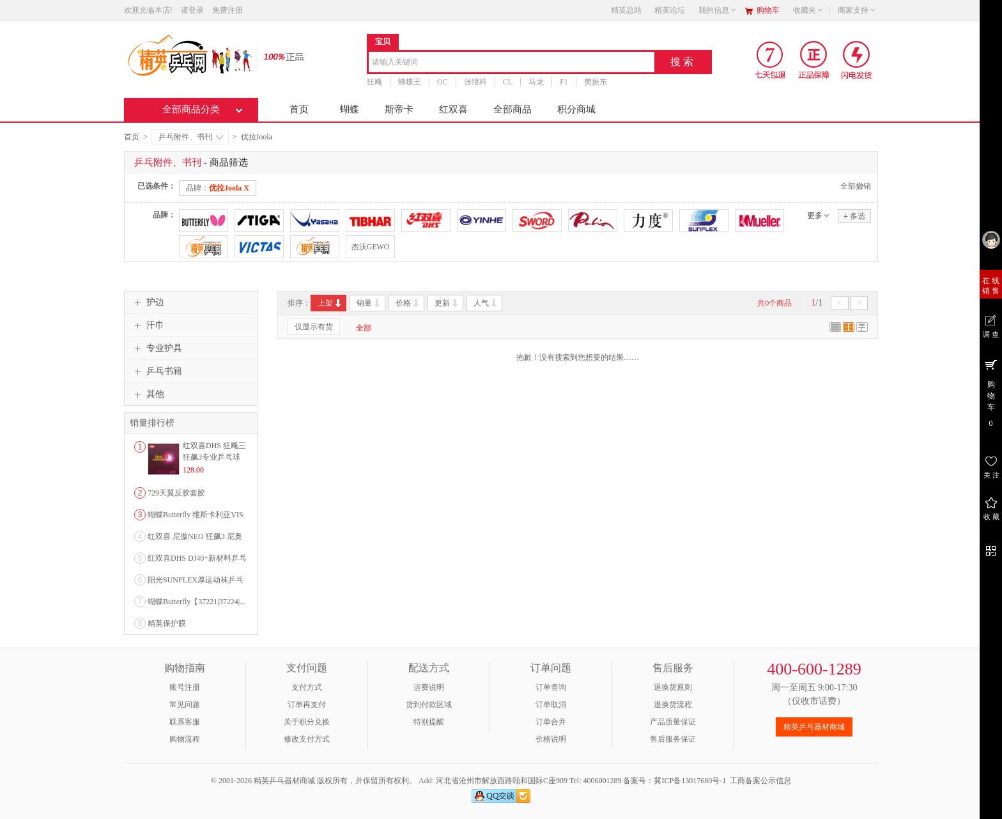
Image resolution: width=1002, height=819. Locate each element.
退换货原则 (673, 687)
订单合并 (551, 721)
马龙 (536, 81)
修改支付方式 (307, 739)
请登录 (192, 10)
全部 (363, 328)
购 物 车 (991, 392)
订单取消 (551, 704)
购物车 (768, 10)
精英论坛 (669, 10)
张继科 (475, 81)
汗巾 (147, 325)
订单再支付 (307, 704)
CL (508, 81)
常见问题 (184, 704)
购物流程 (184, 739)
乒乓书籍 (156, 371)
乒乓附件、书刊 (190, 136)
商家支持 (857, 10)
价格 (408, 303)
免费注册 (227, 10)
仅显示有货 (314, 326)
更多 (814, 215)
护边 (147, 302)
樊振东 (595, 81)
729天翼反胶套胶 (176, 492)
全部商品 (512, 109)
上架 (330, 303)
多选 (854, 216)
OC (442, 81)
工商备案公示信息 (760, 780)
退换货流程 (673, 704)
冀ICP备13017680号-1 (690, 780)
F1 (564, 81)
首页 (299, 109)
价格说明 (551, 739)
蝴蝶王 (409, 81)
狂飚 (374, 81)
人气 (486, 303)
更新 (447, 303)
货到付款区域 (429, 704)
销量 (369, 303)
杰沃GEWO (370, 246)
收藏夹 (808, 10)
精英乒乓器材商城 (814, 726)
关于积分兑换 (307, 721)
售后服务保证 (673, 739)
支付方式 (306, 687)
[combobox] (511, 63)
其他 (147, 394)
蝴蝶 (349, 109)
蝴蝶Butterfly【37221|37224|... (196, 601)
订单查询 (551, 687)
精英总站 (626, 10)
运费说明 (428, 687)
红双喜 (453, 109)
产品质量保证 (673, 721)
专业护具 (156, 348)
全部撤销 (855, 186)
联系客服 (184, 721)
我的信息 (717, 10)
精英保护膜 (167, 623)
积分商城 (576, 109)
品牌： (217, 187)
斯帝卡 (399, 109)
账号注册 (184, 687)
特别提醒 (428, 721)
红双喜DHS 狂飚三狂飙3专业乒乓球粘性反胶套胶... (214, 457)
